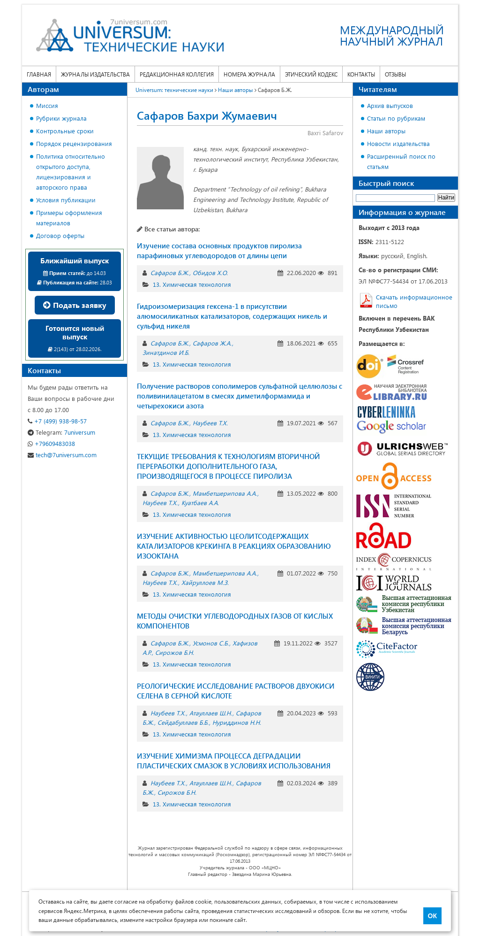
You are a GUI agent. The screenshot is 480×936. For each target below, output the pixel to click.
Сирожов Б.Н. (174, 652)
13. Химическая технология (192, 284)
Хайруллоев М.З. (205, 582)
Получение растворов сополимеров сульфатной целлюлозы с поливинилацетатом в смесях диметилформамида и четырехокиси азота (239, 395)
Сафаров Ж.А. (212, 343)
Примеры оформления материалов (69, 217)
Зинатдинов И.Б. (165, 352)
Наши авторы (386, 131)
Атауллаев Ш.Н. (210, 713)
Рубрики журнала (61, 118)
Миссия (47, 105)
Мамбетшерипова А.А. (225, 493)
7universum (61, 432)
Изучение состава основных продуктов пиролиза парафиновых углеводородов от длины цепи (219, 250)
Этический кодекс (311, 74)
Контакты (361, 74)
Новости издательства (398, 143)
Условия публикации (66, 200)
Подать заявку (74, 305)
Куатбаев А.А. (200, 502)
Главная (39, 74)
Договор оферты (60, 235)
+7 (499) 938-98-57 (57, 421)
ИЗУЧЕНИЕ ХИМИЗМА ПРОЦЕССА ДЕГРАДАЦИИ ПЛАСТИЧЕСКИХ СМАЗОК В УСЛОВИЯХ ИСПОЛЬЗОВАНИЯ (233, 760)
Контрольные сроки (65, 131)
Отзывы (395, 74)
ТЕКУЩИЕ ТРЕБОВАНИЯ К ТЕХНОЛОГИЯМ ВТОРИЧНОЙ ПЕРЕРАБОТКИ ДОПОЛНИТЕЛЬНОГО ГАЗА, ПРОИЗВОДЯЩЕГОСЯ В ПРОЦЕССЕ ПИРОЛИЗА (228, 466)
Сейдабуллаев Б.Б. (183, 722)
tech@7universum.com (62, 455)
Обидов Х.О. (210, 272)
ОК (432, 916)
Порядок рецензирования (74, 143)
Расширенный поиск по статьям (401, 161)
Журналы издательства (95, 74)
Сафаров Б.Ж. (169, 272)
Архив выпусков (390, 105)
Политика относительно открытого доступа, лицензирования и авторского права (70, 171)
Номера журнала (249, 74)
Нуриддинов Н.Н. (236, 722)
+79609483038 (51, 443)
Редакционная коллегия (177, 74)
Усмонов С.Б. (211, 643)
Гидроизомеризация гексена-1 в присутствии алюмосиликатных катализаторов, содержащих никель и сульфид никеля (232, 315)
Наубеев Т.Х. (210, 423)
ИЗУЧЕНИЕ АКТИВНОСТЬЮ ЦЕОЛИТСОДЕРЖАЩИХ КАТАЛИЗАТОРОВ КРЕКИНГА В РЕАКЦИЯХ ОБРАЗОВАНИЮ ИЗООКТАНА (234, 545)
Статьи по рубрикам (396, 118)
